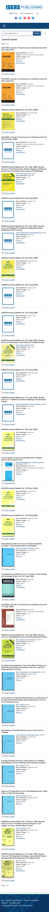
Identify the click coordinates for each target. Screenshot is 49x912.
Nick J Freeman (20, 639)
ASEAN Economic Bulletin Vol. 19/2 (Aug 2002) (19, 515)
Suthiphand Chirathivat (22, 404)
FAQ (2, 900)
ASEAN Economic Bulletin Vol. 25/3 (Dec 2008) (19, 110)
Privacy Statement (31, 900)
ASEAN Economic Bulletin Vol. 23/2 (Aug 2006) (19, 285)
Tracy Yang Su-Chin (34, 672)
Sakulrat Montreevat (35, 404)
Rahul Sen (27, 345)
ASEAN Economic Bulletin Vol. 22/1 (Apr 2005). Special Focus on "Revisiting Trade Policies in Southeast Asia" (23, 341)
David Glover (19, 173)
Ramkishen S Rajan (21, 548)
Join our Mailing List (26, 13)
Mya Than (19, 860)
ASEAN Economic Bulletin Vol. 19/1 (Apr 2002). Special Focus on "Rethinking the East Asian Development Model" (24, 636)
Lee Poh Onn (27, 173)
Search (36, 33)
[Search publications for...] (17, 33)
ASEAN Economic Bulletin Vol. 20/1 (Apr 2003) (19, 429)
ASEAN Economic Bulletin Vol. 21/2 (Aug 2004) (19, 370)
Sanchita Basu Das (35, 232)
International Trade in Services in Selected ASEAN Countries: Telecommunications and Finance (21, 545)
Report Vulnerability (14, 900)
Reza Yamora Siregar (22, 672)
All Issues (19, 61)
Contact (4, 903)
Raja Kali (34, 462)
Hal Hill (18, 828)
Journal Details (20, 63)
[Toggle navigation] (4, 26)
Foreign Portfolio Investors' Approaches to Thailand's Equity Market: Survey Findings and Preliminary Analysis (23, 762)
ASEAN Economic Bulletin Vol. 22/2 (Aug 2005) (19, 313)
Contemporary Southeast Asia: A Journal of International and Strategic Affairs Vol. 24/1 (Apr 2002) (24, 575)
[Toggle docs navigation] (45, 33)
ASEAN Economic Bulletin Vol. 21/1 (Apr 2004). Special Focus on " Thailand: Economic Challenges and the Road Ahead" (23, 400)
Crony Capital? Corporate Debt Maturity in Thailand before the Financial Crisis (21, 459)
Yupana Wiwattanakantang (24, 462)
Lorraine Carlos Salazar (22, 232)
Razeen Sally (19, 345)
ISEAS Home (13, 13)
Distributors (15, 903)
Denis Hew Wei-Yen (31, 639)
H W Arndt (23, 828)
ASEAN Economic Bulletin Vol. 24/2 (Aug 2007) (19, 198)
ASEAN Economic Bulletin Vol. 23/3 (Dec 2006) (19, 258)
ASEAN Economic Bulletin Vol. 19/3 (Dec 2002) (19, 488)
